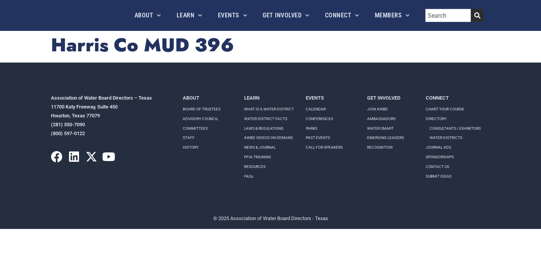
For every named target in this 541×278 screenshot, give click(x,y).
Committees (195, 128)
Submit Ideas (439, 176)
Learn (189, 15)
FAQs (248, 176)
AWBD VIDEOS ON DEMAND (268, 137)
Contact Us (437, 166)
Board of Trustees (202, 109)
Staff (189, 137)
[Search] (477, 15)
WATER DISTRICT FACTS (265, 118)
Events (233, 15)
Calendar (316, 109)
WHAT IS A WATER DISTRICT (269, 109)
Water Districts (446, 137)
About (148, 15)
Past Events (318, 137)
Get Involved (286, 15)
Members (392, 15)
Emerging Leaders (385, 137)
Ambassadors (381, 118)
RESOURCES (255, 166)
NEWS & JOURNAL (260, 147)
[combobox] (448, 15)
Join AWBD (377, 109)
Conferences (319, 118)
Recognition (380, 147)
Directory (436, 118)
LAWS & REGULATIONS (263, 128)
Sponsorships (440, 156)
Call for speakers (324, 147)
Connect (342, 15)
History (191, 147)
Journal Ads (438, 147)
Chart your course (445, 109)
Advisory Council (200, 118)
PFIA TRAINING (257, 156)
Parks (311, 128)
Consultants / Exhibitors (455, 128)
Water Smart (380, 128)
